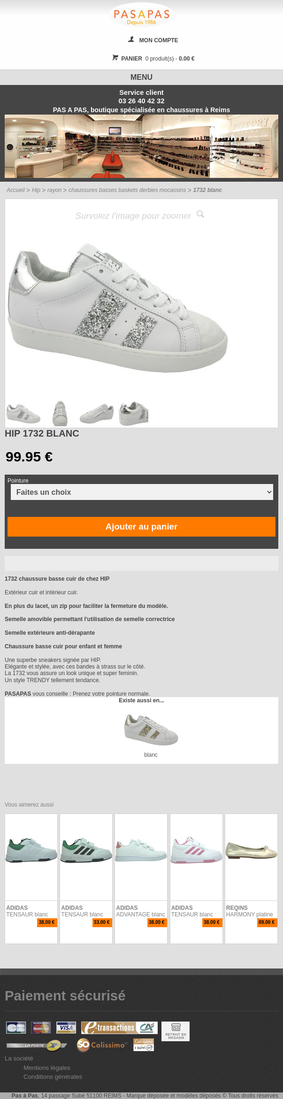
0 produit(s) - (152, 58)
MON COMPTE (158, 40)
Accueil (16, 190)
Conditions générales (52, 1076)
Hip (36, 190)
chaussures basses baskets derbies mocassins (127, 190)
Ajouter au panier (141, 526)
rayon (54, 190)
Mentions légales (46, 1067)
